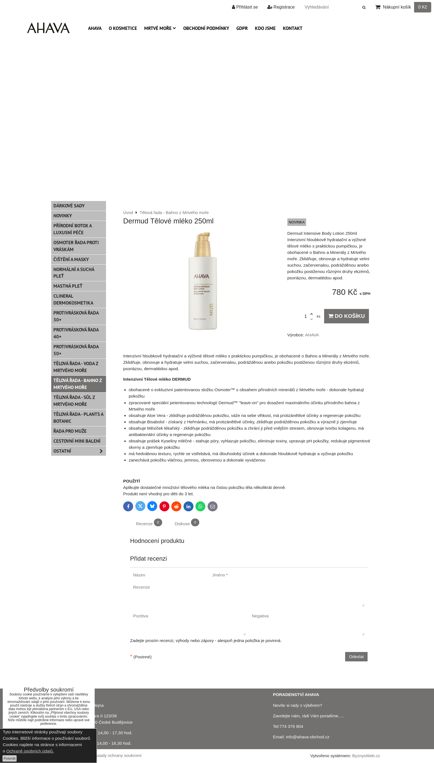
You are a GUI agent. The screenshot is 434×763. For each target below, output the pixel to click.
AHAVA (95, 28)
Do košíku (346, 316)
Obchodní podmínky (206, 28)
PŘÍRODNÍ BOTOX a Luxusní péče (72, 229)
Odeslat (356, 656)
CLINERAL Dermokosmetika (73, 299)
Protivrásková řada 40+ (76, 333)
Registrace (281, 7)
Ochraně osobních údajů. (30, 751)
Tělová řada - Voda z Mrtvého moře (75, 366)
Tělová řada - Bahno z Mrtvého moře (77, 383)
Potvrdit (10, 758)
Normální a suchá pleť (73, 272)
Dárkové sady (69, 206)
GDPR (242, 28)
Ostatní (79, 451)
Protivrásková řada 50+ (76, 350)
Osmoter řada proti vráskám (76, 245)
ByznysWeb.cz (366, 755)
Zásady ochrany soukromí (117, 755)
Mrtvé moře (160, 28)
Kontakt (293, 28)
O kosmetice (123, 28)
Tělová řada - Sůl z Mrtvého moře (74, 400)
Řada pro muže (70, 431)
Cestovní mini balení (76, 441)
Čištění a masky (71, 259)
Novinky (62, 216)
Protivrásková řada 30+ (76, 316)
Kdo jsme (265, 28)
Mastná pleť (67, 286)
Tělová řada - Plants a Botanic (78, 417)
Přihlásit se (245, 7)
